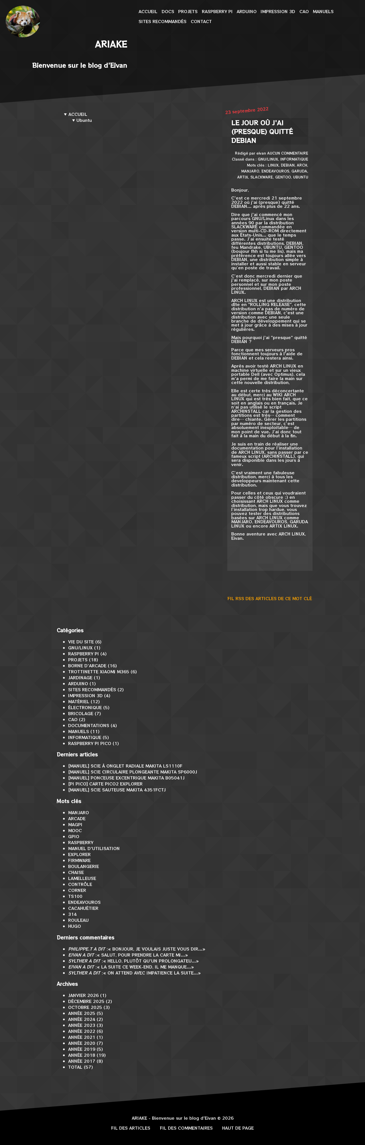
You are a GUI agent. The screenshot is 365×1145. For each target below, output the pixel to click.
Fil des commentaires (186, 1128)
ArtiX (242, 177)
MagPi (75, 824)
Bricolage (80, 713)
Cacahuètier (83, 908)
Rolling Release (270, 304)
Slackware (261, 177)
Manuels (323, 11)
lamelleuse (82, 878)
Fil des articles (130, 1128)
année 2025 (81, 1013)
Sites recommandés (162, 21)
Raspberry (80, 842)
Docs (168, 11)
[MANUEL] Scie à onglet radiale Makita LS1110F (125, 766)
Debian (288, 165)
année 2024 (81, 1019)
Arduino (247, 11)
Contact (201, 21)
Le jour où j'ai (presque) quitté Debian (262, 131)
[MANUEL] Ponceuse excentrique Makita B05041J (126, 778)
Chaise (76, 872)
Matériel (78, 701)
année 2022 (81, 1031)
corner (77, 890)
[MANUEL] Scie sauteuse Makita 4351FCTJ (117, 790)
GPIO (73, 836)
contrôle (80, 884)
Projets (188, 11)
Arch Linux (244, 300)
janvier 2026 (83, 995)
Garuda (299, 171)
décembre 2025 (86, 1001)
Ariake (111, 44)
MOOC (75, 830)
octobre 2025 (85, 1007)
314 (72, 914)
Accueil (148, 11)
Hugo (74, 926)
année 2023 (81, 1025)
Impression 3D (278, 11)
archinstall (246, 411)
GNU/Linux (268, 159)
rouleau (78, 920)
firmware (79, 860)
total (76, 1067)
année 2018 (81, 1055)
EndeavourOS (275, 171)
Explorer (79, 854)
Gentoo (283, 177)
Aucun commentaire (287, 153)
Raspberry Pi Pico (89, 743)
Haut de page (238, 1128)
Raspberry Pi (217, 11)
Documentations (88, 725)
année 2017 (81, 1061)
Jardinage (80, 677)
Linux (273, 165)
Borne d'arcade (87, 665)
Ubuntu (300, 177)
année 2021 (81, 1037)
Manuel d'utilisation (94, 848)
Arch (302, 165)
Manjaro (250, 171)
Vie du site (81, 642)
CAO (304, 11)
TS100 (75, 896)
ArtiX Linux (283, 526)
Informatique (294, 159)
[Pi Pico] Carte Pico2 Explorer (105, 784)
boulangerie (83, 866)
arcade (77, 818)
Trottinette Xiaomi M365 (98, 671)
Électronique (85, 707)
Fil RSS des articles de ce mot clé (270, 598)
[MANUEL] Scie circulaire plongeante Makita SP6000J (132, 772)
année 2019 (81, 1049)
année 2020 (81, 1043)
